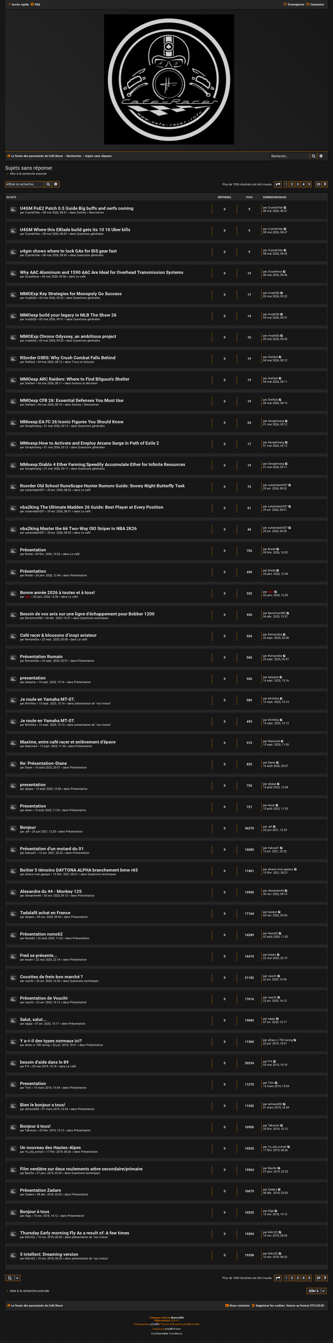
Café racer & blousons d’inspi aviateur (58, 635)
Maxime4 (31, 746)
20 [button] (318, 184)
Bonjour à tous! (35, 1126)
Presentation (33, 806)
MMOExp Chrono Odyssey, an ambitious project (68, 336)
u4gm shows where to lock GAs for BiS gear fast (68, 251)
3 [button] (298, 184)
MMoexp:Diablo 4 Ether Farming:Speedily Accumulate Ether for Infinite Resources (102, 464)
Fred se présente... (38, 955)
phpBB (154, 1324)
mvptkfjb (30, 298)
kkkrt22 (30, 1237)
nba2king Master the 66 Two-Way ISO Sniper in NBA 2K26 (78, 528)
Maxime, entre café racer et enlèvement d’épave (68, 742)
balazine (30, 682)
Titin (28, 1087)
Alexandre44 (33, 895)
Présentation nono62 (41, 934)
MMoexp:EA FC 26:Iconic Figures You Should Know (72, 421)
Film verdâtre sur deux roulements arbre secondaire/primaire (81, 1169)
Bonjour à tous (34, 1211)
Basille (29, 1173)
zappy (28, 1023)
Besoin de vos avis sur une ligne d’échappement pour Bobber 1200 (87, 613)
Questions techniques (94, 618)
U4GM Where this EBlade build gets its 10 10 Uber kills (75, 229)
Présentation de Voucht (44, 998)
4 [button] (303, 184)
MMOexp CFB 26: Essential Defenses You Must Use (71, 400)
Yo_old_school (34, 1151)
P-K (27, 1066)
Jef (27, 831)
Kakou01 (30, 853)
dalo (27, 596)
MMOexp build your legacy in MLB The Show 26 (68, 315)
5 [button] (309, 184)
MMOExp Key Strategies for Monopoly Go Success (71, 293)
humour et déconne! (85, 383)
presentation (33, 678)
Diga (28, 1216)
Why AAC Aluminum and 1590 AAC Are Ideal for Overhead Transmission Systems (101, 272)
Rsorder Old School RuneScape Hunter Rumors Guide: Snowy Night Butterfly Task (102, 485)
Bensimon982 (34, 618)
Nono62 (30, 938)
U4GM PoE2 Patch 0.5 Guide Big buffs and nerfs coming (76, 208)
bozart (29, 959)
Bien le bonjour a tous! (42, 1104)
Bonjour (28, 827)
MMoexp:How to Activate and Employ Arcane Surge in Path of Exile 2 (89, 443)
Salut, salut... (33, 1019)
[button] (278, 184)
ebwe (28, 810)
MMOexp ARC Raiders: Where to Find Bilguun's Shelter (74, 379)
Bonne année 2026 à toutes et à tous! (57, 592)
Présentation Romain (41, 656)
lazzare (29, 917)
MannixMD (177, 1317)
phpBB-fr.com (173, 1328)
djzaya (29, 789)
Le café (81, 276)
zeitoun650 (32, 1109)
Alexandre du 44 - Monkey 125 (51, 891)
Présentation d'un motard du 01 (52, 848)
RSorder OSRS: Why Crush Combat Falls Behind (68, 357)
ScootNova (32, 276)
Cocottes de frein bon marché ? (51, 976)
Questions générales (90, 234)
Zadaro (29, 1194)
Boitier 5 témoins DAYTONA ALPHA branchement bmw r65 (79, 870)
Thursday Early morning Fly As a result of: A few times (74, 1233)
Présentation (33, 549)
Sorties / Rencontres (90, 212)
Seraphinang (33, 426)
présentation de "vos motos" (92, 703)
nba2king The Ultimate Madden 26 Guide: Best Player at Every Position (91, 507)
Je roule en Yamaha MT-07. (47, 699)
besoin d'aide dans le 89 (44, 1062)
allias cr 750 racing (37, 1045)
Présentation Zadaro (40, 1190)
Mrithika (30, 703)
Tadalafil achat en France (45, 912)
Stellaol (30, 362)
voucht (29, 981)
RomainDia (32, 639)
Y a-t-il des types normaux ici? (51, 1040)
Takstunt (30, 1130)
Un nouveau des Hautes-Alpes (50, 1147)
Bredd (29, 554)
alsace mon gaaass (37, 874)
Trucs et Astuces (83, 362)
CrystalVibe (32, 212)
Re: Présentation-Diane (43, 763)
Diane (28, 767)
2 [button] (292, 184)
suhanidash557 (34, 490)
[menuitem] (35, 5)
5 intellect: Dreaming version (49, 1254)
